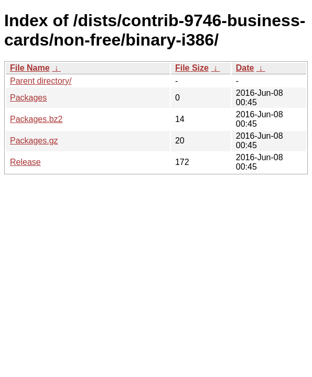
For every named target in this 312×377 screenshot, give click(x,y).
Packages (28, 97)
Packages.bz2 (36, 119)
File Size (192, 67)
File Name (30, 67)
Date (245, 67)
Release (25, 162)
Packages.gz (34, 140)
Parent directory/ (40, 80)
